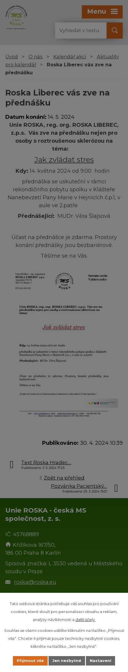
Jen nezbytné (66, 660)
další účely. (85, 619)
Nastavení (100, 660)
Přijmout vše (30, 660)
